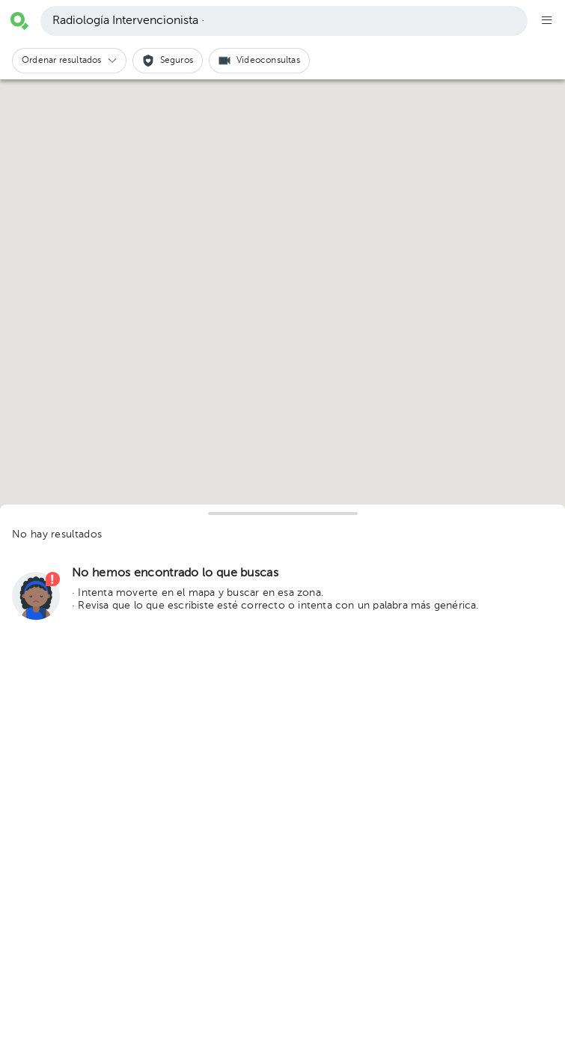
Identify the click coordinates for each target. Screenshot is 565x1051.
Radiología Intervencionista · (128, 21)
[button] (69, 61)
